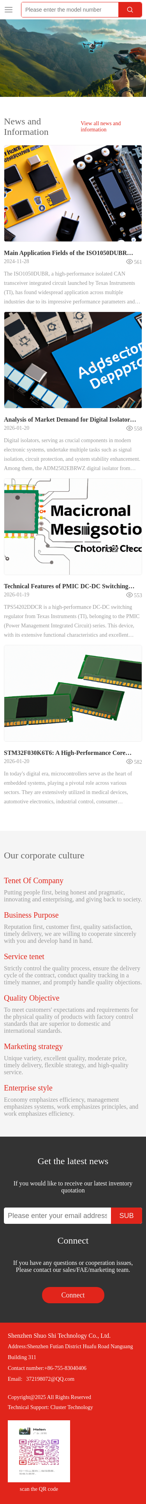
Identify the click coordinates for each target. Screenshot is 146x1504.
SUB (126, 1216)
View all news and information (101, 127)
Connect (73, 1295)
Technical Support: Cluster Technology (50, 1407)
